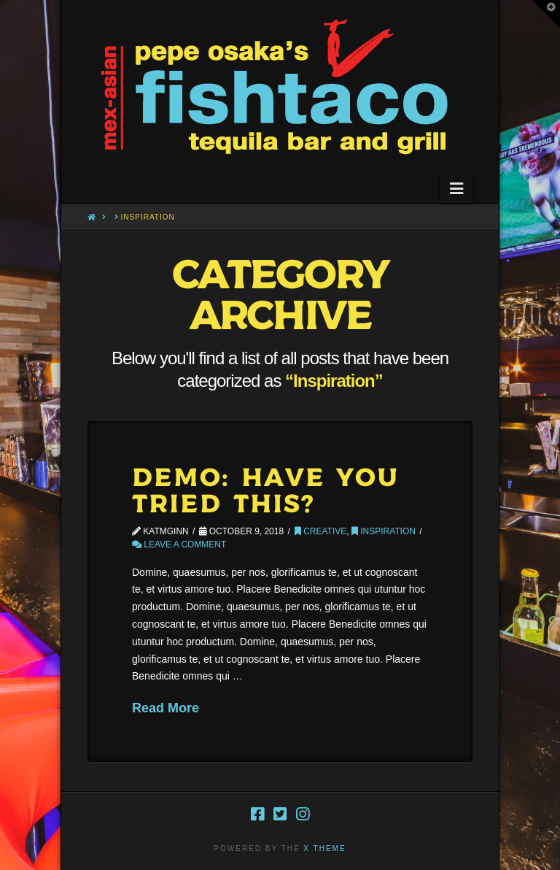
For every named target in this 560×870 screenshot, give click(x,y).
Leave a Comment (179, 544)
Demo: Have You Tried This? (265, 492)
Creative (320, 531)
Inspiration (383, 531)
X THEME (324, 848)
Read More (165, 708)
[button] (456, 188)
